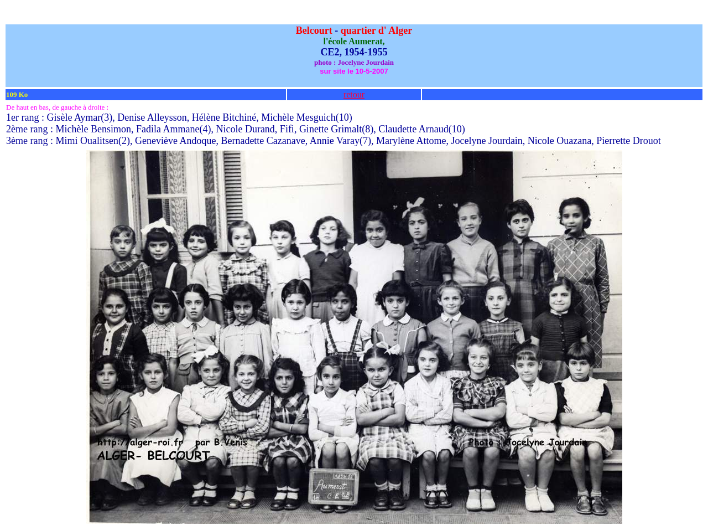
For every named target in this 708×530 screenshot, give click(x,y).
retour (354, 94)
